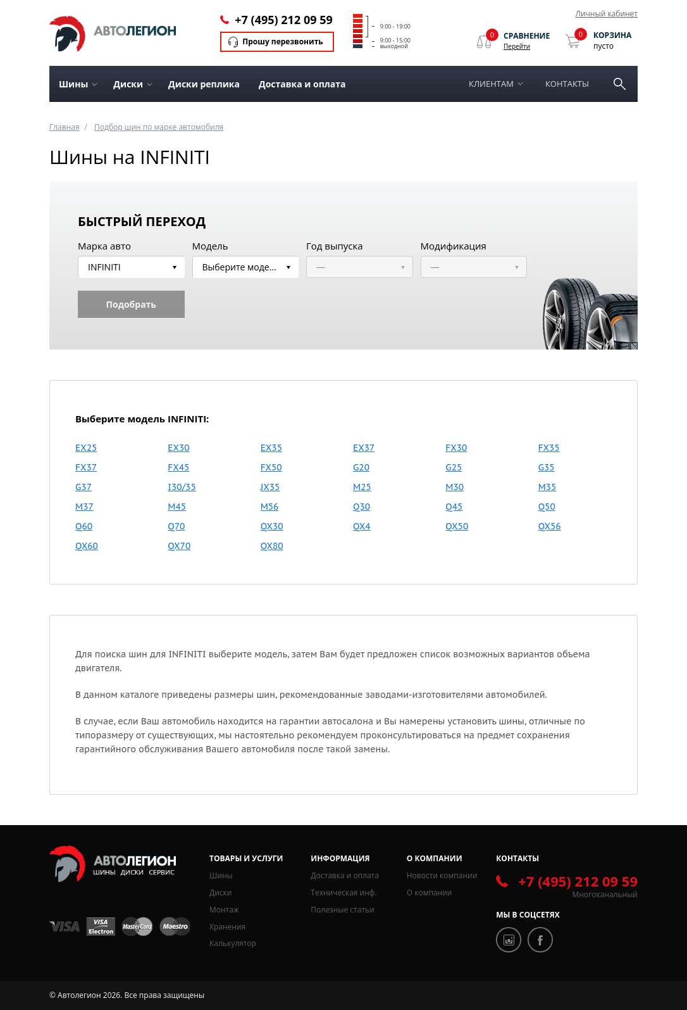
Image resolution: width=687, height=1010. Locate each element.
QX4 (362, 526)
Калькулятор (232, 943)
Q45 (453, 506)
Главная (64, 127)
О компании (429, 892)
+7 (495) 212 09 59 (283, 19)
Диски (220, 892)
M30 (454, 487)
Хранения (227, 926)
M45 (177, 506)
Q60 (83, 526)
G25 (453, 467)
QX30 (272, 526)
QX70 (179, 546)
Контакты (567, 83)
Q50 (546, 506)
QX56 (549, 526)
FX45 (178, 467)
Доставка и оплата (302, 84)
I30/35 (181, 487)
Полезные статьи (342, 909)
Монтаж (224, 909)
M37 (84, 506)
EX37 (363, 447)
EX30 (178, 447)
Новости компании (442, 875)
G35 (546, 467)
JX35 (270, 487)
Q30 (361, 506)
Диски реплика (204, 84)
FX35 (549, 447)
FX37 (86, 467)
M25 (362, 487)
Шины (221, 875)
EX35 (271, 447)
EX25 (86, 447)
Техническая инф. (343, 892)
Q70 (176, 526)
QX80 (272, 546)
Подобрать (131, 304)
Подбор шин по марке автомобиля (158, 127)
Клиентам (491, 83)
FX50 (271, 467)
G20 (361, 467)
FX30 (456, 447)
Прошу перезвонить (282, 41)
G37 (83, 487)
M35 (547, 487)
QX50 (456, 526)
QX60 (86, 546)
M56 (270, 506)
